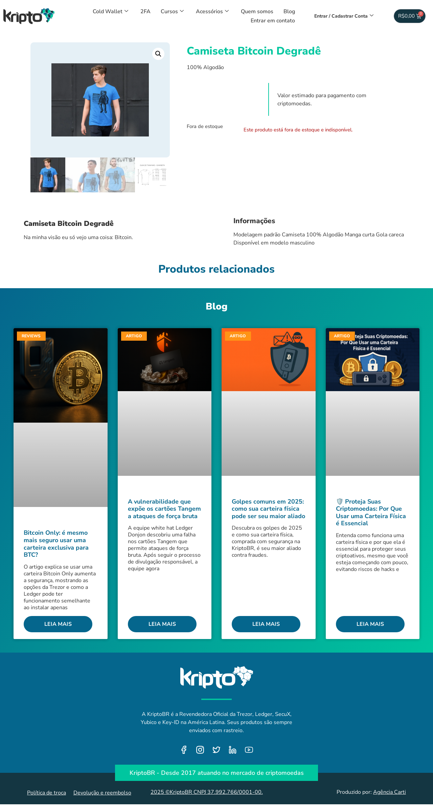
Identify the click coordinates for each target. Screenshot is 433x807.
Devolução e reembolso (102, 793)
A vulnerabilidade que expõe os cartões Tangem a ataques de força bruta (164, 508)
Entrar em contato (273, 20)
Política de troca (46, 793)
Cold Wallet (110, 11)
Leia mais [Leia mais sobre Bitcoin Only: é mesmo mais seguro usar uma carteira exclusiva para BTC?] (58, 624)
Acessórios (212, 11)
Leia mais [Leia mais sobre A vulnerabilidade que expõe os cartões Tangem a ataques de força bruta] (162, 624)
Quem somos (257, 11)
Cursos (172, 11)
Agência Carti (389, 792)
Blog (289, 11)
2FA (145, 11)
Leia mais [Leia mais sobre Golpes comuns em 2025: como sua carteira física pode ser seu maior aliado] (266, 624)
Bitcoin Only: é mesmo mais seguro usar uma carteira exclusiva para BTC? (56, 544)
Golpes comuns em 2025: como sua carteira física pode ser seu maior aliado (268, 508)
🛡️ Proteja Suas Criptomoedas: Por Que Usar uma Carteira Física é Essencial (371, 512)
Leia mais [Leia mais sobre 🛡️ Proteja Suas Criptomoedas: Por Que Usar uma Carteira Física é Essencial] (370, 624)
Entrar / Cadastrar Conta (343, 16)
